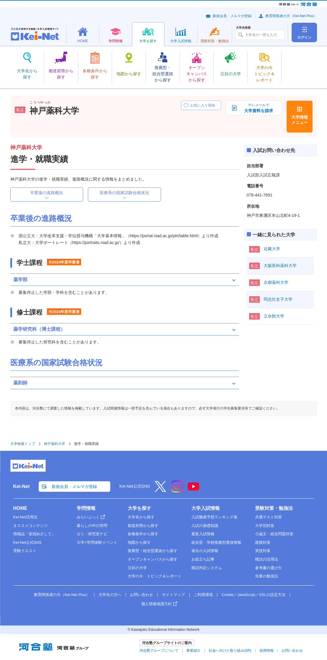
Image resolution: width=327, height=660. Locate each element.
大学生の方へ (109, 594)
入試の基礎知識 (204, 525)
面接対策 (262, 542)
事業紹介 (193, 650)
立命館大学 (274, 316)
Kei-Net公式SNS (134, 486)
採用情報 (266, 650)
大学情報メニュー (299, 120)
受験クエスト (24, 550)
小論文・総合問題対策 (274, 534)
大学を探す (139, 508)
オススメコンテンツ (30, 525)
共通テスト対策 (268, 517)
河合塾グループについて (158, 650)
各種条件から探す (143, 534)
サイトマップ (173, 594)
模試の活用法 (266, 559)
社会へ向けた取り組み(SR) (230, 650)
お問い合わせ (141, 594)
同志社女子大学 (278, 299)
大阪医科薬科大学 (280, 265)
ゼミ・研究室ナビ (92, 534)
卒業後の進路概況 (46, 192)
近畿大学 (272, 248)
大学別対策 (264, 525)
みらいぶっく (88, 517)
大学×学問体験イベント (97, 542)
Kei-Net (21, 486)
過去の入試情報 (204, 550)
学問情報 (86, 508)
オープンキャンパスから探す (153, 559)
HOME (20, 508)
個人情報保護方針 (156, 604)
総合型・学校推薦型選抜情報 (216, 542)
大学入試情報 (205, 508)
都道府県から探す (143, 525)
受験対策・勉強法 (274, 508)
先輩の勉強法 (266, 576)
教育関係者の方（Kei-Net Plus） (291, 16)
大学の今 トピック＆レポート (154, 576)
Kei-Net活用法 (25, 517)
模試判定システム (206, 568)
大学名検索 (243, 27)
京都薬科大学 (276, 282)
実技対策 (262, 550)
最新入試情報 (202, 534)
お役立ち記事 (202, 559)
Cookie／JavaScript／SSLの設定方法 (253, 594)
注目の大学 (137, 568)
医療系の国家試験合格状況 (124, 192)
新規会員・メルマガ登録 (232, 16)
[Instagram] (177, 490)
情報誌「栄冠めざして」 (34, 534)
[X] (160, 490)
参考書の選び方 (268, 568)
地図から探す (139, 542)
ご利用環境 (203, 594)
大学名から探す (141, 517)
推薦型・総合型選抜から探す (153, 550)
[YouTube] (193, 490)
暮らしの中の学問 (92, 525)
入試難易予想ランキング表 (214, 517)
